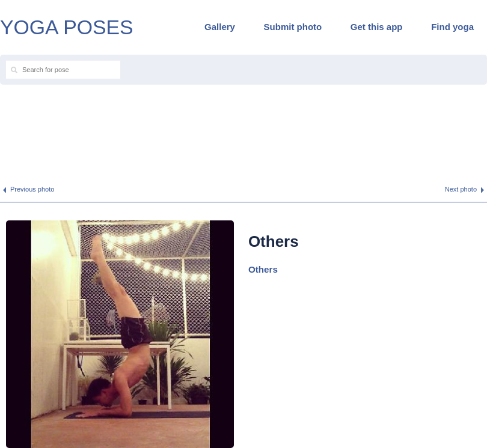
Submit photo (293, 27)
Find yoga (452, 27)
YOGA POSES (66, 27)
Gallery (219, 27)
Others (263, 269)
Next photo (461, 189)
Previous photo (32, 189)
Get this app (377, 27)
